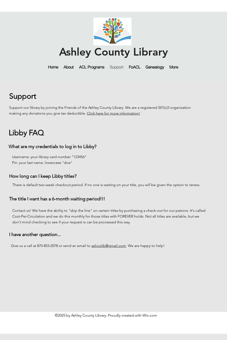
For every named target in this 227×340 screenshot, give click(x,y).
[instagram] (205, 3)
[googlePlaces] (212, 3)
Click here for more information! (113, 113)
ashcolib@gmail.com (108, 245)
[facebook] (198, 3)
